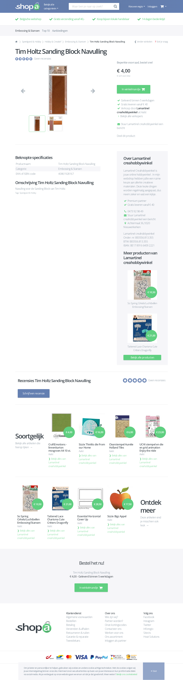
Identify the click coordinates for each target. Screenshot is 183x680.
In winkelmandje (133, 89)
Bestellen (71, 621)
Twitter (147, 625)
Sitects (147, 632)
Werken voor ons (114, 632)
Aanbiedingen (60, 30)
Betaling (70, 625)
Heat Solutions (151, 636)
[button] (163, 6)
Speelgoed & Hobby (31, 41)
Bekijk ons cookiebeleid (126, 674)
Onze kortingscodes (115, 625)
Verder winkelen (144, 41)
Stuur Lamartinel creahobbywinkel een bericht (139, 217)
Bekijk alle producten (142, 357)
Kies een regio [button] (136, 6)
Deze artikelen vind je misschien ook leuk (150, 521)
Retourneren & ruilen (77, 632)
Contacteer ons (113, 628)
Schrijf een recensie (34, 393)
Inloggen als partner (115, 640)
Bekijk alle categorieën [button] (50, 6)
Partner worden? (114, 621)
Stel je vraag (162, 41)
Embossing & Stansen (75, 41)
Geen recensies (42, 58)
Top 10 (46, 30)
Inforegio (148, 628)
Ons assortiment (114, 636)
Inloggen (152, 6)
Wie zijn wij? (111, 617)
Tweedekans (73, 640)
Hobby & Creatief (53, 41)
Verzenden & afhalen (77, 628)
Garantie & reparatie (77, 636)
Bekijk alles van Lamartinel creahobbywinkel (57, 462)
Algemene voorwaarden (79, 617)
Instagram (148, 621)
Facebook (148, 617)
